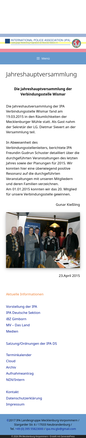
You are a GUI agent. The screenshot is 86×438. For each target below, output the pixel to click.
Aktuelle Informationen (25, 294)
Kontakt (12, 391)
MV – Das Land (18, 325)
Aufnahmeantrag (20, 373)
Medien (12, 331)
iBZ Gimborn (16, 319)
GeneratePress (68, 436)
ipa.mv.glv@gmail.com (61, 429)
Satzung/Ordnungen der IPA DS (31, 343)
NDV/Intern (15, 379)
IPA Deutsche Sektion (23, 312)
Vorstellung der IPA (21, 306)
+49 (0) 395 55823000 (29, 429)
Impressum (15, 404)
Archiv (11, 367)
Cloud (10, 361)
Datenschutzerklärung (24, 398)
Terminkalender (19, 354)
